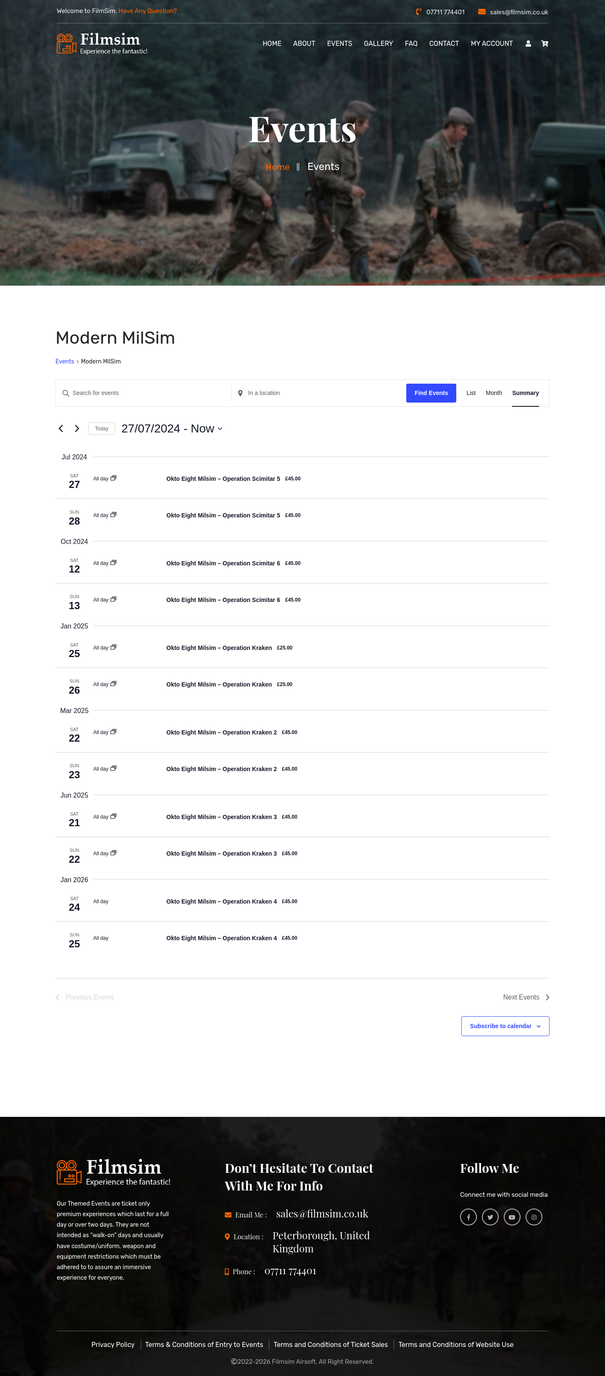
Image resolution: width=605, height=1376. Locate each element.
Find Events (431, 393)
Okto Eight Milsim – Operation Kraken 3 (221, 817)
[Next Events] (77, 429)
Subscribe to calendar (500, 1026)
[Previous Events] (60, 429)
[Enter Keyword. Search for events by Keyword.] (143, 393)
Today (101, 429)
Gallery (378, 44)
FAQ (411, 44)
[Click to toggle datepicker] (171, 428)
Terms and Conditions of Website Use (455, 1345)
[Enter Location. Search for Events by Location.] (319, 393)
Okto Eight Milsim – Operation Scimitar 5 (223, 478)
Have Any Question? (147, 11)
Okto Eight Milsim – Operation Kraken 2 (221, 732)
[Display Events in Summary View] (525, 393)
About (304, 44)
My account (492, 44)
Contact (444, 44)
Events (339, 44)
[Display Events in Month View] (494, 393)
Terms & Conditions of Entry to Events (204, 1345)
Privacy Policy (113, 1345)
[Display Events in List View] (471, 393)
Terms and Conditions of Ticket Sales (331, 1345)
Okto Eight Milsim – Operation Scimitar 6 (223, 563)
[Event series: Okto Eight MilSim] (113, 479)
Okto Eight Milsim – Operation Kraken (219, 647)
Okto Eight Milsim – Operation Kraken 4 (221, 901)
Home (278, 166)
